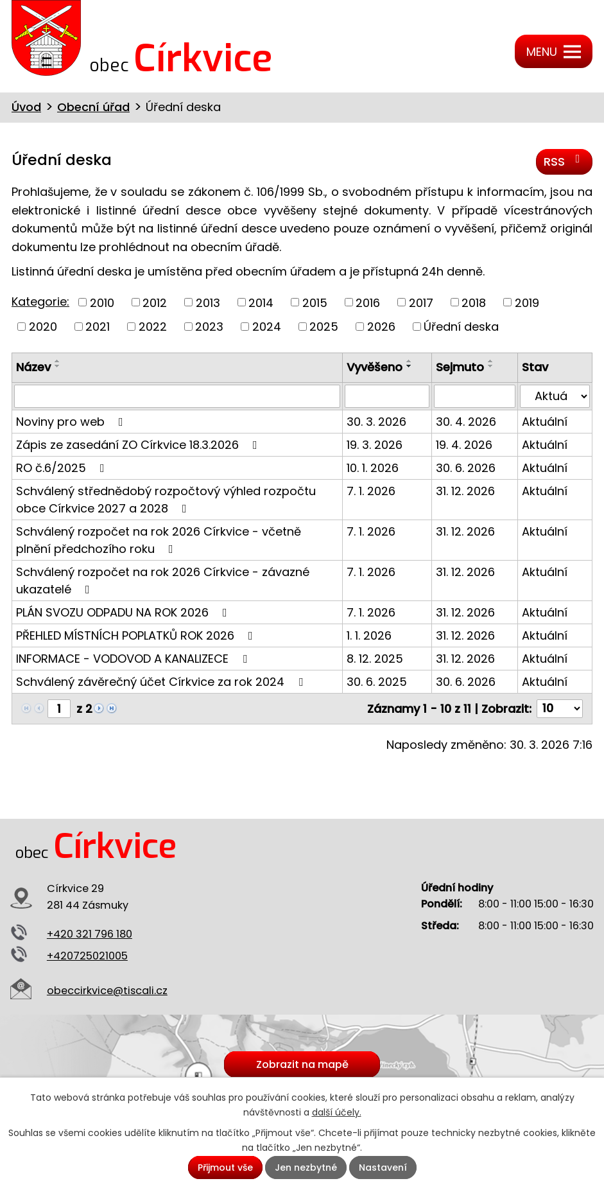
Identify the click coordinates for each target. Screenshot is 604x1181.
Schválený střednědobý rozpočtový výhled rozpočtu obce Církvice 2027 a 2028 (166, 499)
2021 (97, 327)
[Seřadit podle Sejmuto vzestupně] (491, 360)
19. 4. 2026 (464, 445)
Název (33, 367)
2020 (43, 327)
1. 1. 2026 (369, 635)
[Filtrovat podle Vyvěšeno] (387, 396)
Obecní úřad (93, 107)
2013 (208, 302)
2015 (314, 302)
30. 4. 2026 (466, 422)
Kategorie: (40, 301)
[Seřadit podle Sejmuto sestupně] (491, 366)
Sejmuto (460, 367)
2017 (421, 302)
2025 (323, 327)
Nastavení (383, 1167)
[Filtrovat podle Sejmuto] (474, 396)
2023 (209, 327)
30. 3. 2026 (376, 422)
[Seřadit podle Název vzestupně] (58, 360)
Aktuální (544, 422)
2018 (474, 302)
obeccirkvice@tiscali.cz (107, 990)
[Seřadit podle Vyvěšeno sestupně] (409, 366)
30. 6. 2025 (377, 682)
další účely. (336, 1112)
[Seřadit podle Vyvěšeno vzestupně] (409, 360)
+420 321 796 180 (89, 934)
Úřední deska (461, 327)
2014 (260, 302)
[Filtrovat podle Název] (177, 396)
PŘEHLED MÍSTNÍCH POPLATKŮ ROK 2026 (137, 635)
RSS (564, 161)
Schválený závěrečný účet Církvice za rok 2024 (162, 682)
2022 (153, 327)
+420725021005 (87, 956)
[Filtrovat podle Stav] (555, 396)
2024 (266, 327)
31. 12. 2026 (465, 491)
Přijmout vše (225, 1167)
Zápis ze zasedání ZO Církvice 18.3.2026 (139, 445)
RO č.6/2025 (63, 468)
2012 (154, 302)
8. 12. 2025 (375, 659)
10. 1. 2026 (373, 468)
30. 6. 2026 (466, 468)
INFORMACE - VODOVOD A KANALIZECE (134, 659)
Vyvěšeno (374, 367)
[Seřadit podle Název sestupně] (58, 366)
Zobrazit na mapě (302, 1064)
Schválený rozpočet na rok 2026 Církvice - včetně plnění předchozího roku (158, 540)
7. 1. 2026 (371, 491)
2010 (102, 302)
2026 (381, 327)
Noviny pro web (72, 422)
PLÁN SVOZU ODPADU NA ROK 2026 (124, 612)
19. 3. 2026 (374, 445)
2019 (527, 302)
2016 (368, 302)
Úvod (26, 107)
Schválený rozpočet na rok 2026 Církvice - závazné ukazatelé (162, 580)
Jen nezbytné (306, 1167)
